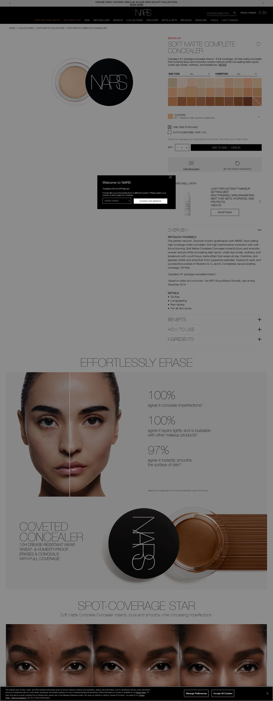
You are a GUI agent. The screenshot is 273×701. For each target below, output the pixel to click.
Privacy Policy (141, 692)
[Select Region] (117, 201)
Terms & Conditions (18, 698)
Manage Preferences (196, 693)
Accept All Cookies (222, 693)
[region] (136, 693)
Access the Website (150, 201)
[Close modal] (170, 177)
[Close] (267, 693)
